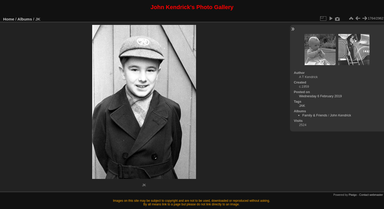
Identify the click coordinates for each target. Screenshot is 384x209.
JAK (302, 106)
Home (8, 19)
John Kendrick (340, 115)
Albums (24, 19)
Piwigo (353, 194)
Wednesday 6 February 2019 (320, 96)
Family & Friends (314, 115)
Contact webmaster (371, 194)
